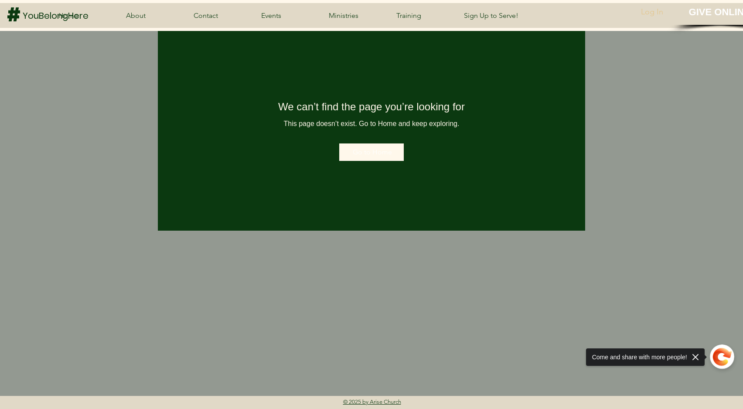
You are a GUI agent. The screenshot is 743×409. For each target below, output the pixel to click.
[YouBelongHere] (58, 15)
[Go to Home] (371, 152)
